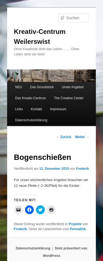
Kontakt (36, 109)
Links (19, 109)
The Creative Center (68, 98)
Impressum (58, 109)
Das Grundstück (42, 87)
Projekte (75, 224)
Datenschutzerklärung (31, 120)
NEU (18, 87)
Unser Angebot (72, 87)
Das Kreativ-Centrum (30, 98)
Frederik (82, 169)
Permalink (78, 229)
